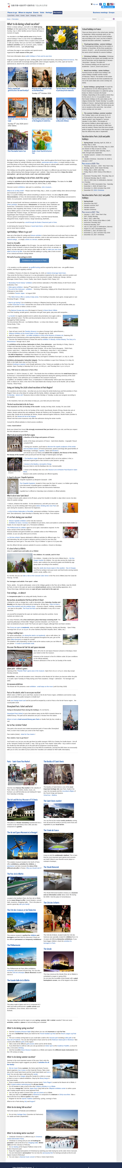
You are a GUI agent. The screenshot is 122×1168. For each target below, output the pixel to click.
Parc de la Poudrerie (13, 1040)
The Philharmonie (13, 945)
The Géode (48, 949)
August (32, 1101)
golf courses (30, 1044)
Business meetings (100, 12)
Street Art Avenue (68, 60)
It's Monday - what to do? (15, 395)
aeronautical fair (48, 1153)
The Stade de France (51, 830)
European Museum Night (23, 1031)
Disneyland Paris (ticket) (15, 713)
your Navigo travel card (18, 700)
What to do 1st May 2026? (15, 191)
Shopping (33, 15)
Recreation (57, 12)
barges (23, 1076)
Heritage (49, 12)
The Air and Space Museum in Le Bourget (22, 832)
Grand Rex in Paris (18, 304)
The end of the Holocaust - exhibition (20, 289)
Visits (42, 12)
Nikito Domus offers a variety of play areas (24, 297)
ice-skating (14, 1147)
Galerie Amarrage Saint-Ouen (56, 273)
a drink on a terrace (31, 239)
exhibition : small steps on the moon (41, 686)
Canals (23, 15)
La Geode (11, 316)
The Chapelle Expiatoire (27, 483)
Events (35, 12)
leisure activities (36, 235)
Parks (17, 15)
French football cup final (47, 1033)
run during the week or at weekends (33, 635)
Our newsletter (108, 7)
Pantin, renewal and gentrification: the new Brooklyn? (18, 89)
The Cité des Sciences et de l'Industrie (21, 910)
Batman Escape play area (19, 310)
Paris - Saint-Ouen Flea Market (18, 761)
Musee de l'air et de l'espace (27, 416)
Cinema (39, 15)
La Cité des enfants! (13, 537)
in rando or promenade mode (24, 643)
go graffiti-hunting (34, 267)
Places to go (12, 12)
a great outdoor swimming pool (21, 1084)
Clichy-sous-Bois (64, 1094)
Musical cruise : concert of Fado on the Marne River (42, 89)
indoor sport (49, 1046)
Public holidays (86, 164)
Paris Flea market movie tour (17, 151)
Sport (27, 15)
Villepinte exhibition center (57, 1088)
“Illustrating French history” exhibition (20, 283)
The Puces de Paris (29, 608)
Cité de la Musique (18, 972)
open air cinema (38, 1092)
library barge (44, 1078)
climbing (21, 1048)
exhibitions (21, 187)
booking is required (19, 364)
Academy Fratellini (63, 1046)
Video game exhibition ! (15, 287)
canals (35, 1074)
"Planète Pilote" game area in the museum (30, 671)
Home (8, 19)
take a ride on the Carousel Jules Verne (35, 575)
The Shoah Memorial (51, 867)
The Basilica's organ (31, 458)
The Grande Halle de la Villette (18, 980)
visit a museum (46, 187)
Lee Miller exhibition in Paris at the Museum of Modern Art (44, 335)
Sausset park (53, 1038)
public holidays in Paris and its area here (39, 56)
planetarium (11, 866)
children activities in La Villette (45, 1086)
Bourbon (55, 450)
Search (94, 19)
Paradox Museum (30, 331)
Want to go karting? (14, 302)
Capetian (42, 450)
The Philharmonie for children (16, 527)
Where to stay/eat (25, 12)
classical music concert (27, 1157)
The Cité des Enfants (51, 903)
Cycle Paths (11, 15)
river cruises (22, 1070)
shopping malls (33, 1143)
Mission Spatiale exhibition (17, 521)
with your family (24, 904)
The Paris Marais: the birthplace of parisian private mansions (66, 89)
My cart (94, 4)
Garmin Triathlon (27, 1098)
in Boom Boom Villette (50, 310)
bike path (68, 1038)
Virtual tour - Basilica (50, 795)
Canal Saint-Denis (37, 226)
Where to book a (23, 719)
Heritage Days (21, 1114)
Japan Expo (33, 1088)
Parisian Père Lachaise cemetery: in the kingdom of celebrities (42, 120)
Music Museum (26, 1050)
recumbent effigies (68, 791)
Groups (112, 12)
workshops (10, 970)
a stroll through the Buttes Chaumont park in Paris (41, 222)
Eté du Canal (13, 1068)
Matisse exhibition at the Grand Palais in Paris (24, 333)
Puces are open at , (20, 627)
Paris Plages (47, 1082)
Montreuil (36, 1094)
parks (23, 1042)
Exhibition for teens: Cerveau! (18, 523)
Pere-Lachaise (12, 204)
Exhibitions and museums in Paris (34, 260)
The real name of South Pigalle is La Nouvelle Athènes (66, 120)
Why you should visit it (33, 868)
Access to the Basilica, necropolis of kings (37, 464)
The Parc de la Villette (15, 874)
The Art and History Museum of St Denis (22, 800)
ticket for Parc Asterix (28, 734)
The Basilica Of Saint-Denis (54, 761)
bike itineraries (16, 639)
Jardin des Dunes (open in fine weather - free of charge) (58, 568)
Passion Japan (20, 293)
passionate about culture (50, 162)
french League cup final (68, 1033)
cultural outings (12, 239)
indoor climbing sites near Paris (46, 506)
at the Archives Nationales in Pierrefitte (20, 511)
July (25, 1101)
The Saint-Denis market (53, 801)
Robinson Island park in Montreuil (63, 1040)
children (33, 935)
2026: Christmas (99, 190)
